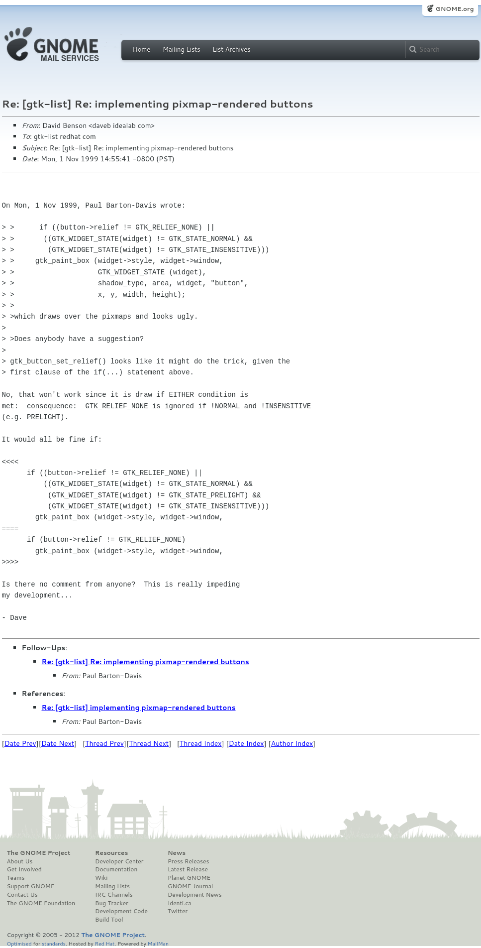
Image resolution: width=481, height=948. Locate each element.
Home (142, 49)
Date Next (57, 743)
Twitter (178, 911)
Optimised (19, 943)
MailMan (158, 943)
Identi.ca (180, 903)
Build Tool (109, 920)
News (177, 853)
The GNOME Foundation (41, 903)
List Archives (231, 49)
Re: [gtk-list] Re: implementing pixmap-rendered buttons (145, 662)
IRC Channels (114, 895)
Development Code (121, 911)
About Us (20, 861)
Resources (111, 853)
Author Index (292, 743)
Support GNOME (31, 886)
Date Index (246, 743)
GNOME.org (454, 8)
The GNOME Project (39, 853)
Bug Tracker (111, 903)
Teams (16, 878)
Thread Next (149, 743)
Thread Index (201, 743)
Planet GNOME (189, 878)
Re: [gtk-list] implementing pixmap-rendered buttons (139, 707)
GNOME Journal (190, 886)
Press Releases (188, 861)
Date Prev (20, 743)
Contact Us (22, 895)
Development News (195, 895)
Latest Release (188, 869)
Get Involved (24, 869)
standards (54, 943)
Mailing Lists (181, 49)
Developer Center (119, 861)
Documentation (116, 869)
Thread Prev (104, 743)
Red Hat (104, 943)
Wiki (101, 878)
